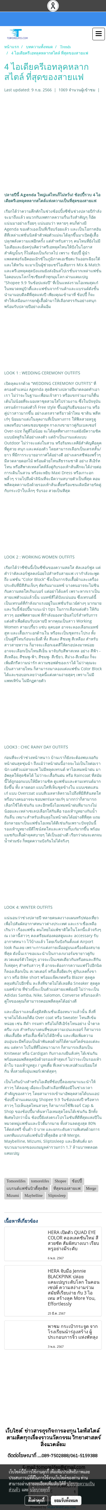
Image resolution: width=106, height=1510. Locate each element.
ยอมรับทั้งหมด (66, 1500)
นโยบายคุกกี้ (40, 1489)
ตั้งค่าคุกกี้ (36, 1500)
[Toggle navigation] (98, 34)
